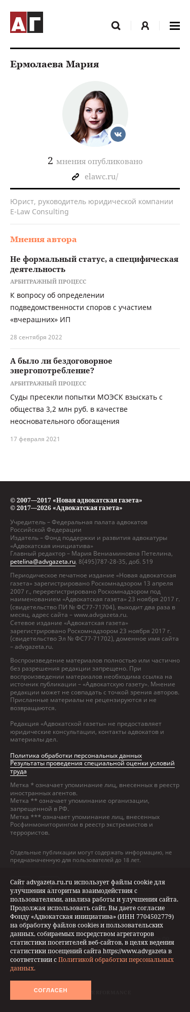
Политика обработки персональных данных (76, 755)
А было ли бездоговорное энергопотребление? (61, 366)
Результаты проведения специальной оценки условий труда (92, 767)
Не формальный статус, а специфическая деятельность (94, 264)
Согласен (50, 990)
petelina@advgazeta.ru (42, 561)
